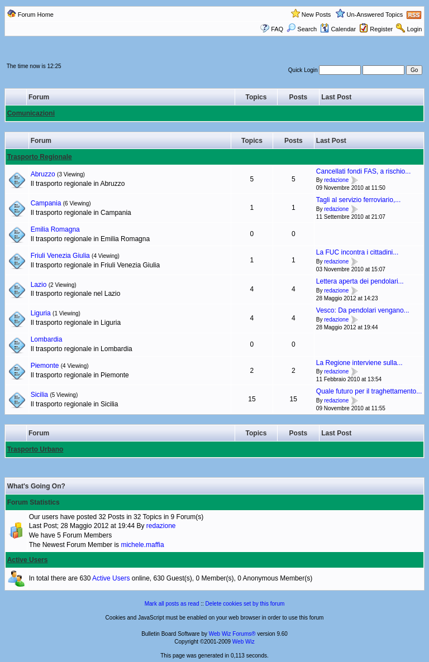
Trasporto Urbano (35, 449)
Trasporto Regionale (39, 157)
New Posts (316, 14)
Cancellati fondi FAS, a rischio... (363, 171)
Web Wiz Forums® (232, 634)
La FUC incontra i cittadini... (357, 252)
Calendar (338, 29)
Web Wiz (243, 642)
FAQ (277, 29)
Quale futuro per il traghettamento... (369, 391)
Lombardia (47, 339)
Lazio (39, 285)
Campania (46, 203)
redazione (336, 181)
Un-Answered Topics (375, 14)
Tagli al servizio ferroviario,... (358, 200)
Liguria (41, 313)
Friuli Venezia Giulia (60, 256)
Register (381, 29)
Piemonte (45, 366)
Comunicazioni (31, 113)
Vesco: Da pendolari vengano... (362, 310)
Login (414, 29)
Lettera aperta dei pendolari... (360, 281)
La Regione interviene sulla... (359, 363)
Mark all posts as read (172, 604)
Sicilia (39, 395)
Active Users (27, 560)
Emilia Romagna (55, 229)
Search (302, 29)
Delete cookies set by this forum (245, 604)
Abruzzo (43, 174)
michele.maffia (142, 545)
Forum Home (36, 14)
